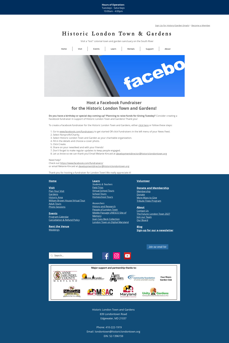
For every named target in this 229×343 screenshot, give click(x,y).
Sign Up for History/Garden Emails (172, 25)
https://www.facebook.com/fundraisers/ (81, 163)
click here (143, 125)
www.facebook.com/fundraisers (77, 131)
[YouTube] (127, 255)
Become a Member (200, 25)
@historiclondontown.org (115, 166)
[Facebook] (105, 255)
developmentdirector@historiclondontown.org (141, 153)
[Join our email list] (157, 246)
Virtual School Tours (103, 190)
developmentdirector (90, 166)
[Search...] (70, 255)
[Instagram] (116, 255)
